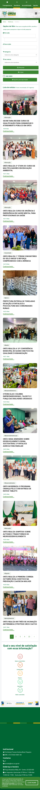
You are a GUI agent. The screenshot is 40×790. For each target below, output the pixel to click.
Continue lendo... (8, 131)
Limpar (20, 72)
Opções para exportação (20, 79)
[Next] (29, 637)
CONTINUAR (31, 783)
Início (4, 22)
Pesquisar (20, 67)
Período (6, 33)
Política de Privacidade (8, 783)
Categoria (7, 52)
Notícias (10, 22)
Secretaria (7, 59)
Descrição (7, 44)
